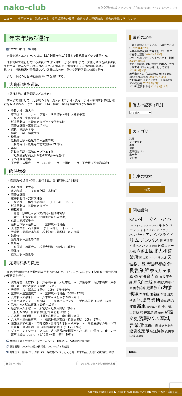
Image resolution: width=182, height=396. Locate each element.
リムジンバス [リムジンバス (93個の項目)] (144, 240)
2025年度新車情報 (139, 86)
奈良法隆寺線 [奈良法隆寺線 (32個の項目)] (146, 276)
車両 (131, 145)
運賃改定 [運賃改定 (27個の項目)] (137, 331)
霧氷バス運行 (13, 363)
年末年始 (82, 352)
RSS (133, 351)
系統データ (42, 18)
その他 (133, 157)
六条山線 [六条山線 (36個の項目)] (144, 251)
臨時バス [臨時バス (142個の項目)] (149, 318)
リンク (132, 18)
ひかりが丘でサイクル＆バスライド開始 (151, 57)
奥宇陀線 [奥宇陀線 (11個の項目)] (139, 288)
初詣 (111, 352)
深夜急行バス (54, 352)
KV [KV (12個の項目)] (131, 219)
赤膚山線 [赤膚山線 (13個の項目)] (151, 326)
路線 (34, 49)
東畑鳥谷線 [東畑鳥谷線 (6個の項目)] (153, 306)
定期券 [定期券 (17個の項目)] (151, 288)
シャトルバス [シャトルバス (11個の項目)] (146, 230)
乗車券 (133, 154)
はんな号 (69, 352)
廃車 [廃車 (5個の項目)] (164, 300)
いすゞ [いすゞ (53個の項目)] (141, 219)
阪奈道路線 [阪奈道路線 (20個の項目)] (155, 331)
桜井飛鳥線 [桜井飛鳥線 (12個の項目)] (148, 312)
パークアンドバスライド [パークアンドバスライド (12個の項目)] (154, 234)
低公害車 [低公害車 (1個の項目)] (153, 246)
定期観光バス (136, 151)
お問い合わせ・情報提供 (162, 391)
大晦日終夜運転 (98, 352)
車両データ (25, 18)
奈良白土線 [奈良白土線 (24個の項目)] (143, 282)
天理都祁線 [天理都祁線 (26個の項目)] (156, 264)
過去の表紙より (115, 18)
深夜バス (39, 352)
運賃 (131, 148)
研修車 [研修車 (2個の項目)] (161, 312)
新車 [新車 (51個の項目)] (141, 306)
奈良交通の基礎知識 (90, 18)
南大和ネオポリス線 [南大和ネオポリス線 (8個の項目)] (153, 257)
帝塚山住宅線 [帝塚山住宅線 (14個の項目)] (149, 294)
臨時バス (27, 352)
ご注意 (119, 391)
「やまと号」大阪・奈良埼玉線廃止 (96, 363)
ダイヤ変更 (135, 141)
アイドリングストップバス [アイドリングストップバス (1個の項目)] (146, 226)
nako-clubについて (136, 391)
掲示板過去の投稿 (63, 18)
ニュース (9, 18)
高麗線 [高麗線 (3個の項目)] (140, 336)
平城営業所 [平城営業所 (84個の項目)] (148, 300)
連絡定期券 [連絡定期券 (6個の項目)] (166, 325)
